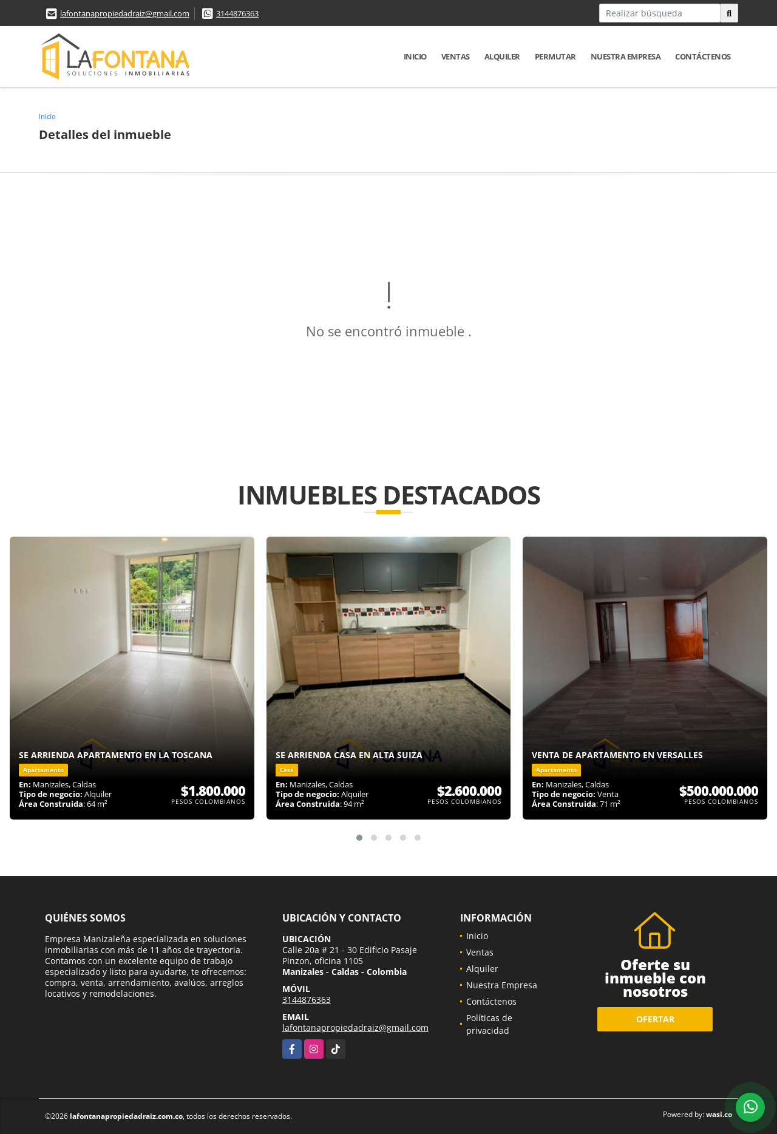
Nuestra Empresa (626, 56)
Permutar (555, 56)
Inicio (415, 56)
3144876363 (237, 13)
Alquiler (502, 56)
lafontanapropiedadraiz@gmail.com (124, 13)
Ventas (455, 56)
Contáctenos (703, 56)
